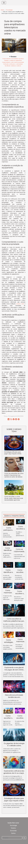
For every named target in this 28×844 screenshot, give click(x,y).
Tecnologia (9, 10)
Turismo (13, 828)
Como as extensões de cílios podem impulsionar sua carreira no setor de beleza (13, 475)
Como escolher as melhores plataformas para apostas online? (14, 621)
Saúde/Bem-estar (13, 823)
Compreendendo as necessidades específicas (13, 58)
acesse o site (20, 303)
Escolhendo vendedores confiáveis (13, 65)
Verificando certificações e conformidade (13, 64)
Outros (13, 833)
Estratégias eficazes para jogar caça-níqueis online (12, 452)
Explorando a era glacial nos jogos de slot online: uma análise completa (14, 669)
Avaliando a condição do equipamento (13, 60)
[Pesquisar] (12, 837)
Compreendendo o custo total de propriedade (13, 62)
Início (2, 10)
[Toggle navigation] (4, 2)
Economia (13, 830)
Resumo (13, 56)
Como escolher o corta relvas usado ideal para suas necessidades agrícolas (13, 498)
